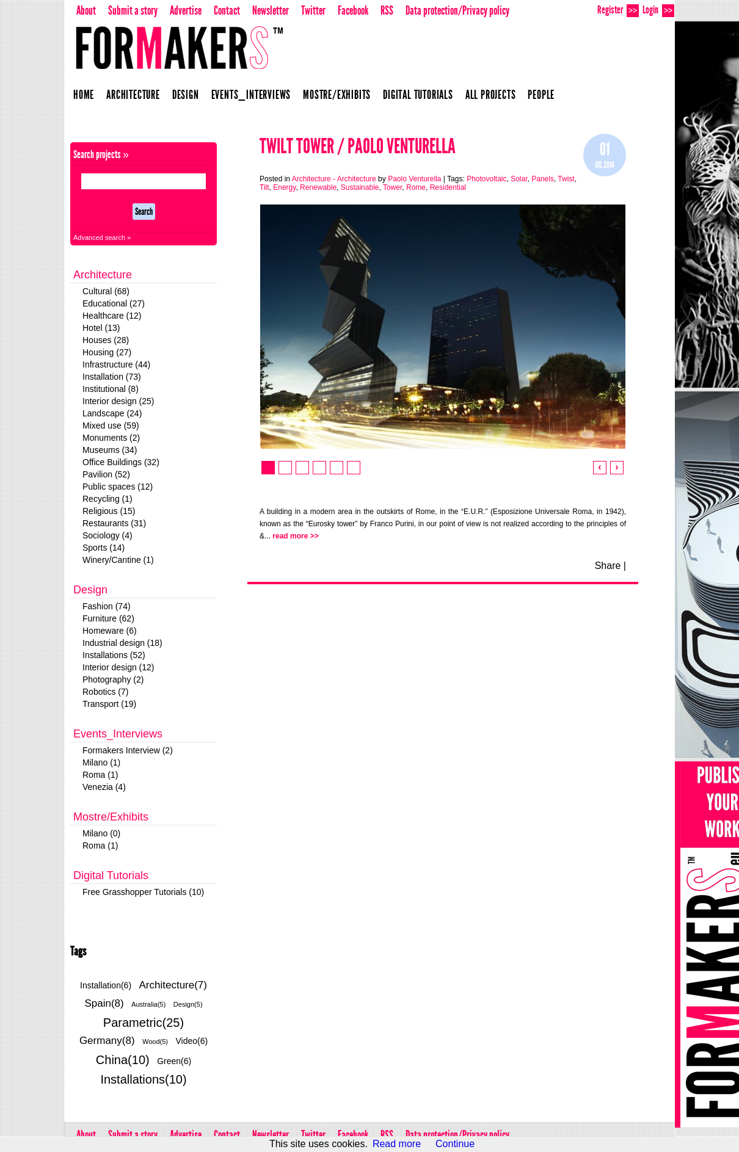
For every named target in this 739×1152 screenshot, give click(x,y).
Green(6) (174, 1061)
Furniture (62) (108, 618)
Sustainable (360, 187)
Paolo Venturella (414, 179)
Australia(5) (148, 1004)
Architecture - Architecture (334, 179)
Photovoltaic (486, 179)
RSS (386, 10)
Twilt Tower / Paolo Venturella (358, 146)
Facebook (353, 10)
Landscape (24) (112, 413)
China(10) (123, 1060)
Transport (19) (109, 704)
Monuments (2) (111, 438)
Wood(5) (155, 1041)
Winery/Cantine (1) (118, 560)
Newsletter (270, 10)
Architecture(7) (173, 985)
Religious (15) (108, 511)
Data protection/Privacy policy (457, 10)
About (86, 10)
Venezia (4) (104, 787)
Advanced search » (102, 237)
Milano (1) (101, 762)
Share (608, 565)
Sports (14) (103, 547)
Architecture (133, 94)
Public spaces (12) (117, 486)
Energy (284, 187)
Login (658, 10)
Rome (416, 187)
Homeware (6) (109, 631)
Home (83, 94)
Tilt (264, 187)
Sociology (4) (107, 535)
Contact (227, 10)
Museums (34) (109, 450)
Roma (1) (100, 775)
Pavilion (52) (106, 474)
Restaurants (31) (114, 523)
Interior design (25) (118, 401)
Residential (448, 187)
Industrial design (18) (122, 643)
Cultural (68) (105, 291)
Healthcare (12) (112, 316)
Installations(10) (143, 1079)
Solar (519, 179)
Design (185, 94)
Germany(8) (107, 1040)
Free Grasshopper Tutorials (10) (143, 892)
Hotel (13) (101, 328)
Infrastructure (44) (116, 364)
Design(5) (188, 1004)
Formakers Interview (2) (127, 750)
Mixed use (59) (110, 425)
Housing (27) (106, 352)
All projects (490, 94)
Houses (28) (105, 340)
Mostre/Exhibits (337, 94)
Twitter (313, 10)
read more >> (295, 536)
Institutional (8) (110, 389)
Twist (566, 179)
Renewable (318, 187)
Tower (392, 187)
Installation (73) (111, 377)
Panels (542, 179)
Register (618, 10)
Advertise (186, 10)
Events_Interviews (251, 94)
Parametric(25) (143, 1022)
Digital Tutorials (418, 94)
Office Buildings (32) (120, 462)
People (541, 94)
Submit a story (133, 10)
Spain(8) (103, 1003)
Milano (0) (101, 833)
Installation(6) (105, 985)
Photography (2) (113, 679)
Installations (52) (113, 655)
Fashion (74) (106, 606)
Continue (455, 1144)
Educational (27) (113, 303)
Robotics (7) (105, 692)
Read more (397, 1144)
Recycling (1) (107, 499)
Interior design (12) (118, 667)
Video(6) (191, 1041)
